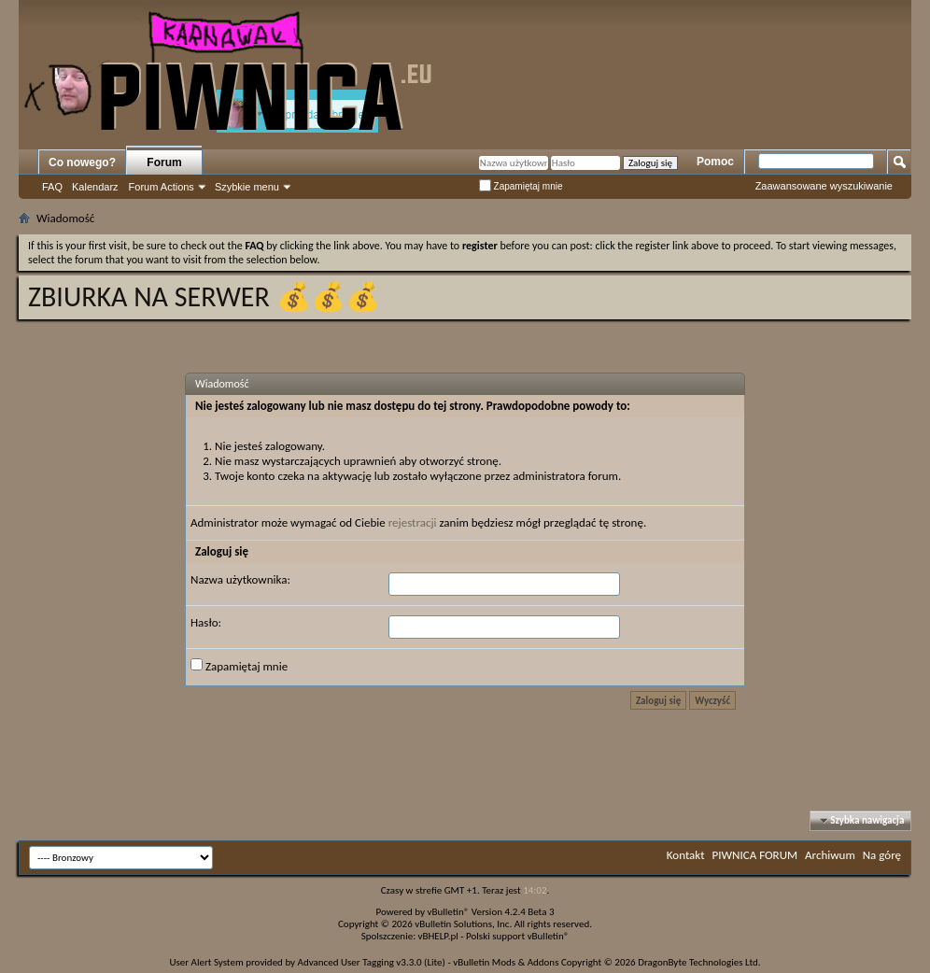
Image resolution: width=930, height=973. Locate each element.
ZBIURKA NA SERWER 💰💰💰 (204, 296)
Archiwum (830, 855)
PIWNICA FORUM (755, 855)
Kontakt (686, 855)
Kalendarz (95, 186)
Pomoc (715, 161)
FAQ (52, 186)
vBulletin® (449, 912)
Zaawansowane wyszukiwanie (824, 185)
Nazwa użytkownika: (240, 579)
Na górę (882, 855)
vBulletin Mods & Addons (505, 962)
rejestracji (412, 522)
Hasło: (205, 622)
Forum (164, 162)
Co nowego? (82, 162)
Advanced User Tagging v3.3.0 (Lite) (371, 962)
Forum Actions (161, 186)
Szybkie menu (247, 186)
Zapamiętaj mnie (521, 186)
